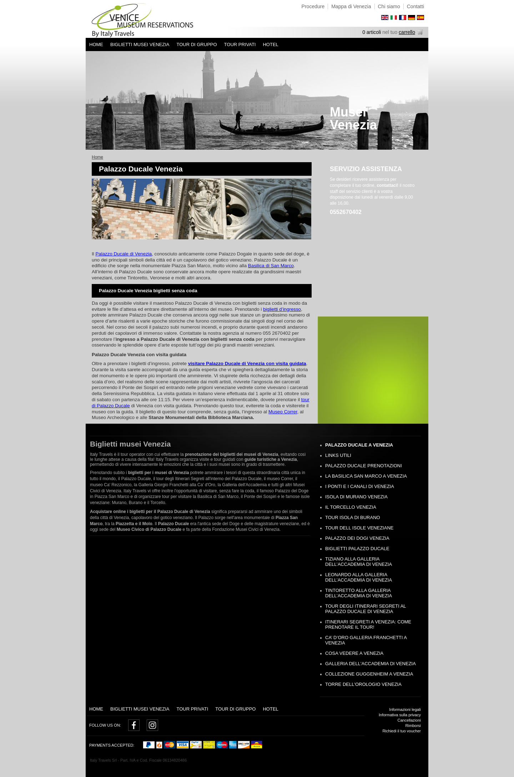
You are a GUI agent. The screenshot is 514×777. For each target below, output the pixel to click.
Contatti (415, 6)
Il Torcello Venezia (350, 507)
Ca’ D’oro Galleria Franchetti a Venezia (366, 640)
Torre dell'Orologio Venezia (363, 684)
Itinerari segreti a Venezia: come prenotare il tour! (368, 624)
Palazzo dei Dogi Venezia (357, 538)
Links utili (338, 455)
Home (96, 44)
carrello (407, 32)
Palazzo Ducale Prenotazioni (363, 465)
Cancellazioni (409, 720)
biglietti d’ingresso (282, 309)
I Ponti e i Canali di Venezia (359, 486)
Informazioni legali (405, 709)
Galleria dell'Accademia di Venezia (370, 663)
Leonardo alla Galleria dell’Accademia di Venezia (358, 577)
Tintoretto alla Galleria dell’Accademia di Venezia (358, 593)
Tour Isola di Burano (352, 517)
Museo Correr (282, 411)
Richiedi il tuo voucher (401, 731)
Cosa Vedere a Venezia (354, 653)
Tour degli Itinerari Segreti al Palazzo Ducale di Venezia (365, 608)
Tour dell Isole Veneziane (359, 528)
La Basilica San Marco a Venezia (366, 476)
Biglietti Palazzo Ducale (357, 548)
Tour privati (240, 44)
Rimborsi (413, 725)
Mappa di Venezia (351, 6)
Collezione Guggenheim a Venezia (369, 674)
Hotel (270, 44)
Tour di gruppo (196, 44)
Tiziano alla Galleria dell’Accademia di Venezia (358, 561)
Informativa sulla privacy (400, 715)
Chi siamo (389, 6)
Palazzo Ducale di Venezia (123, 253)
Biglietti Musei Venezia (139, 44)
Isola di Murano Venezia (356, 496)
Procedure (313, 6)
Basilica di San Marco (271, 265)
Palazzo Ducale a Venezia (359, 445)
